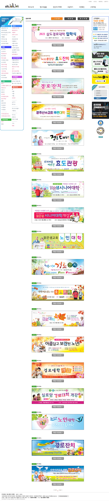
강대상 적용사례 (16, 81)
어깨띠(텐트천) (5, 113)
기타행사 (3, 109)
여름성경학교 (15, 60)
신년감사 (3, 51)
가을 (13, 93)
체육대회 (14, 52)
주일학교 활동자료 (16, 73)
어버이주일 (4, 66)
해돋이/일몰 (15, 119)
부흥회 (13, 32)
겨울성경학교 (15, 62)
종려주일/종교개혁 (6, 32)
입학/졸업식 (15, 54)
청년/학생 (3, 98)
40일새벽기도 (4, 28)
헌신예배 (3, 55)
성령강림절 (4, 30)
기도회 (13, 37)
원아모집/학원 (15, 71)
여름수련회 (15, 43)
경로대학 (3, 103)
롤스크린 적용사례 (16, 83)
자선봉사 (3, 105)
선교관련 (3, 62)
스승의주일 (4, 69)
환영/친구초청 (15, 66)
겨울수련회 (15, 45)
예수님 (13, 104)
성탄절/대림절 (4, 43)
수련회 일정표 (15, 47)
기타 (13, 123)
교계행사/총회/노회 (6, 85)
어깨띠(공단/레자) (5, 116)
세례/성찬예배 (4, 73)
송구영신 (3, 49)
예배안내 (3, 87)
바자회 (3, 94)
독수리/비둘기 (15, 108)
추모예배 (3, 75)
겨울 (13, 95)
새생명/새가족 (15, 28)
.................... (4, 111)
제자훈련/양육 (4, 96)
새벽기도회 (15, 34)
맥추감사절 (4, 39)
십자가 (13, 102)
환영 (2, 83)
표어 (2, 121)
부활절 (3, 37)
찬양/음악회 (15, 39)
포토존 (13, 98)
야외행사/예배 (4, 60)
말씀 (2, 124)
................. (14, 100)
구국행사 (3, 107)
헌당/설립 (3, 58)
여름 (13, 91)
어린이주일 (4, 64)
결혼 (2, 101)
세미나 (3, 90)
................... (14, 112)
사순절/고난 (4, 34)
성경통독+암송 (15, 50)
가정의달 (3, 71)
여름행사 (14, 41)
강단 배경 (14, 79)
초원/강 (14, 117)
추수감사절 (4, 41)
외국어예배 (4, 77)
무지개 (13, 114)
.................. (14, 121)
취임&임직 (4, 53)
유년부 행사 (15, 64)
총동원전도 (15, 30)
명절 (13, 125)
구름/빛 (14, 110)
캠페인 (3, 92)
